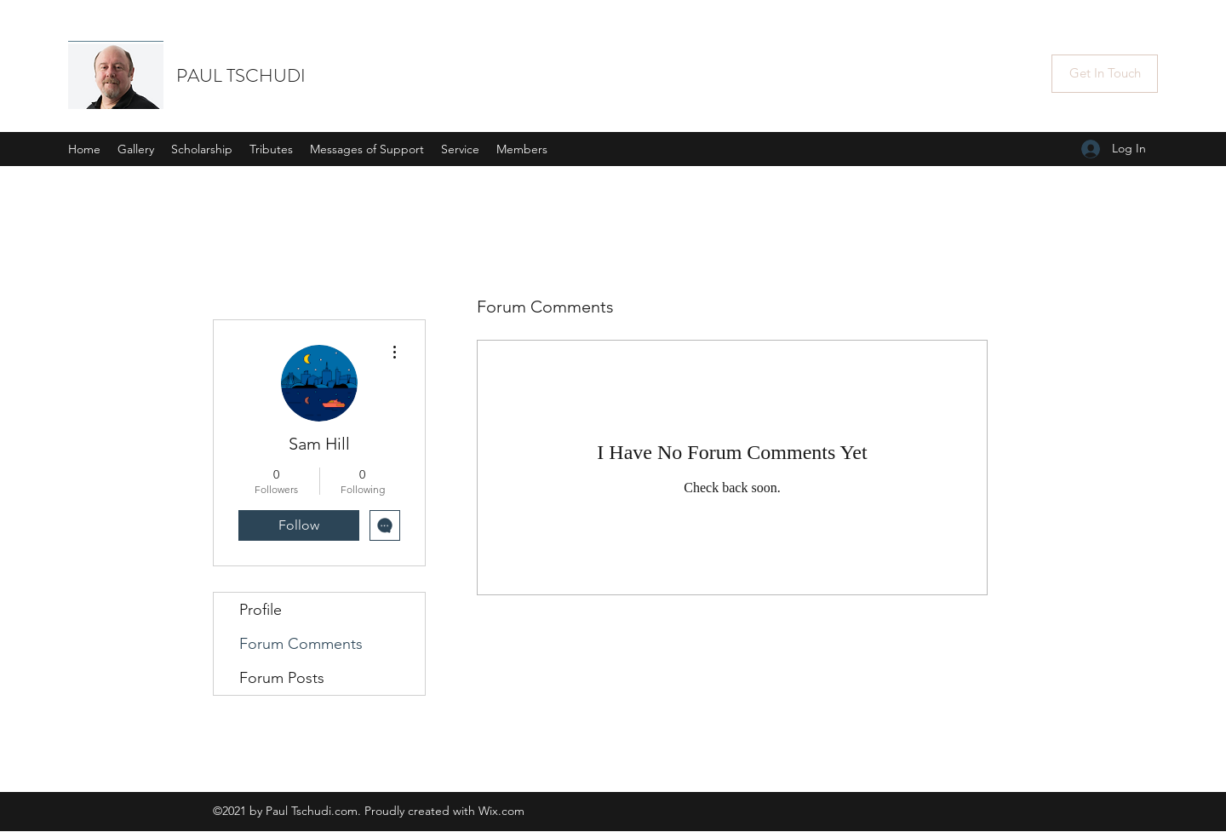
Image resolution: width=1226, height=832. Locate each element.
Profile (260, 609)
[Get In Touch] (1104, 74)
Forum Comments (301, 643)
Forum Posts (281, 677)
